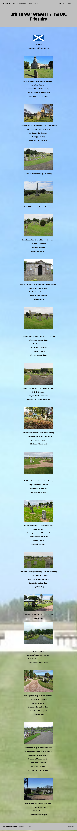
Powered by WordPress (25, 827)
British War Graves (9, 2)
